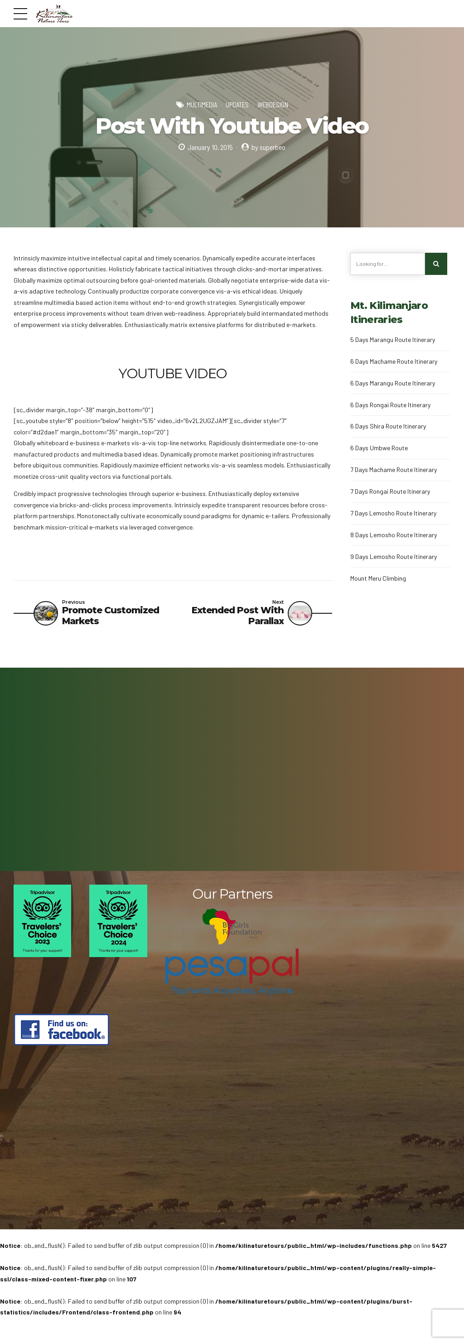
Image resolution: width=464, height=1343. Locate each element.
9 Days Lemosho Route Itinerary (393, 556)
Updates (237, 105)
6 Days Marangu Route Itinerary (392, 383)
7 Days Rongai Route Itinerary (390, 491)
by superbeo (268, 147)
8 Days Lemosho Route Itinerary (393, 535)
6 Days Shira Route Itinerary (388, 426)
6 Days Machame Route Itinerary (393, 361)
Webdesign (272, 105)
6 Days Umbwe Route (379, 448)
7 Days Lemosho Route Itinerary (393, 513)
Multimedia (202, 105)
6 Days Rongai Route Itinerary (390, 405)
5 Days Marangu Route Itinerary (392, 339)
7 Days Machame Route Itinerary (393, 469)
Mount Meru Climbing (378, 578)
